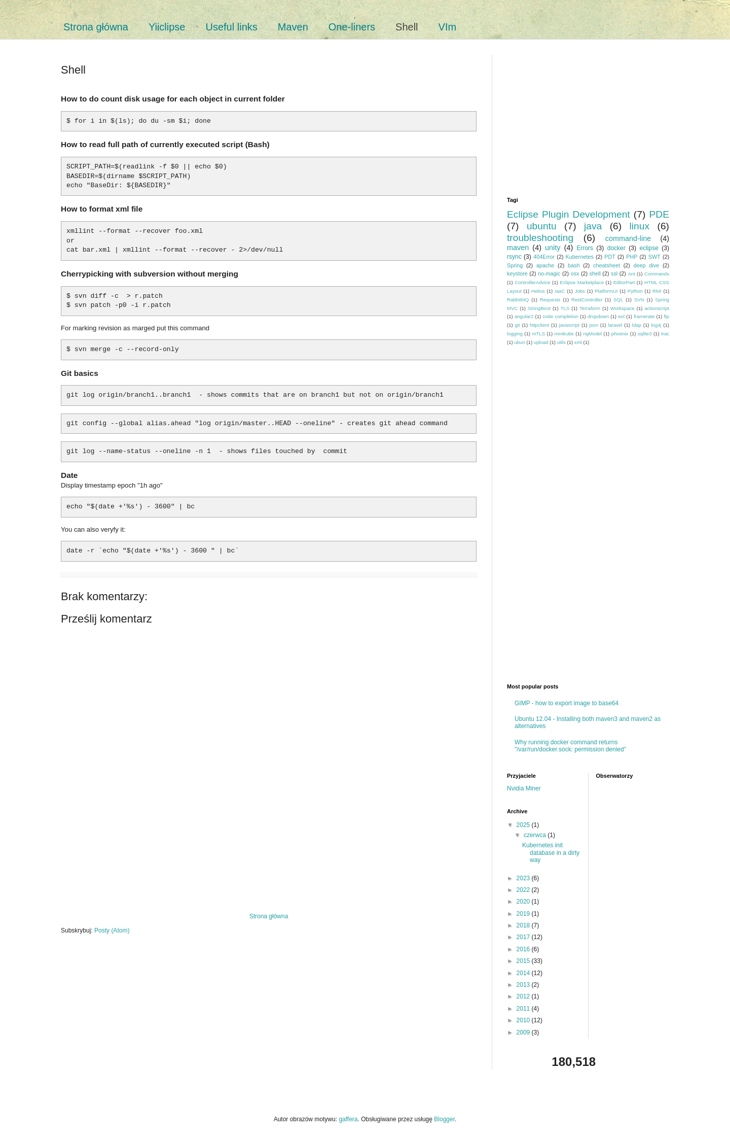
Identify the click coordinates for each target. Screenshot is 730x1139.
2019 (524, 913)
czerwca (536, 835)
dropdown (598, 316)
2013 (524, 984)
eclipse (648, 248)
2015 (524, 960)
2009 (524, 1032)
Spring (515, 265)
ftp (666, 316)
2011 (524, 1008)
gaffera (348, 1119)
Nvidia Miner (524, 788)
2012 (524, 996)
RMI (657, 291)
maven (518, 248)
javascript (569, 325)
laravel (615, 325)
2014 (524, 973)
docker (616, 248)
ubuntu (542, 226)
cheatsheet (606, 265)
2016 (524, 949)
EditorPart (624, 282)
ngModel (592, 333)
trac (665, 333)
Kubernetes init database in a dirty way (550, 853)
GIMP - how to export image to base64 (566, 703)
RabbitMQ (518, 299)
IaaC (560, 291)
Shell (406, 26)
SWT (654, 257)
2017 (524, 937)
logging (515, 333)
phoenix (620, 333)
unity (552, 248)
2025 (524, 825)
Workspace (622, 308)
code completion (560, 316)
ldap (636, 325)
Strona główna (95, 26)
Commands (656, 274)
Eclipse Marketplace (582, 282)
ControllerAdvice (532, 282)
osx (575, 273)
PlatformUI (606, 291)
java (593, 226)
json (593, 325)
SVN (639, 299)
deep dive (647, 265)
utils (561, 342)
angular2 (524, 316)
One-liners (351, 26)
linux (639, 226)
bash (573, 265)
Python (635, 291)
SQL (618, 299)
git (517, 325)
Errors (584, 248)
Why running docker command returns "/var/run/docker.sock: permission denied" (570, 746)
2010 (524, 1020)
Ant (631, 274)
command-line (628, 238)
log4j (656, 325)
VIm (448, 26)
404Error (544, 257)
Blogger (444, 1119)
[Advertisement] (268, 877)
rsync (514, 256)
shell (595, 273)
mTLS (538, 333)
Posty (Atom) (111, 930)
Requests (550, 299)
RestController (586, 299)
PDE (659, 214)
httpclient (539, 325)
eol (621, 316)
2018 (524, 925)
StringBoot (539, 308)
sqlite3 (645, 333)
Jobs (580, 291)
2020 (524, 901)
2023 (524, 878)
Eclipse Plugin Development (568, 214)
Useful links (232, 26)
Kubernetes (580, 257)
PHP (631, 257)
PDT (609, 257)
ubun (519, 342)
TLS (565, 308)
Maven (293, 26)
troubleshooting (540, 237)
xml (578, 342)
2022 (524, 889)
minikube (564, 333)
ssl (614, 273)
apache (545, 265)
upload (541, 342)
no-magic (549, 273)
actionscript (656, 308)
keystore (517, 273)
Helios (538, 291)
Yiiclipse (167, 26)
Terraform (589, 308)
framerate (644, 316)
